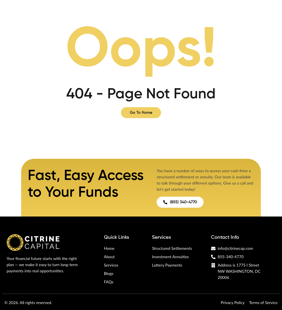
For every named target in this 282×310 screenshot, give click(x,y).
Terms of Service (263, 302)
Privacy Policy (233, 302)
